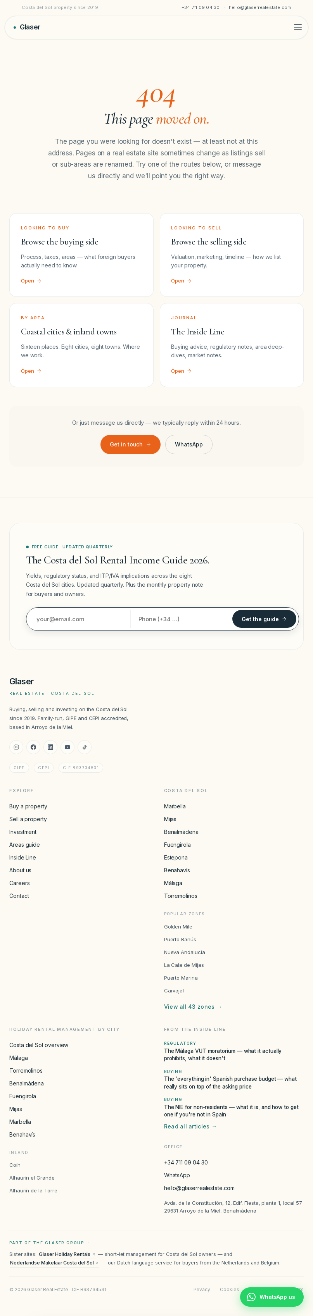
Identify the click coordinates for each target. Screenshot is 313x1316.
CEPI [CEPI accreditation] (43, 767)
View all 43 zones (193, 1007)
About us (20, 870)
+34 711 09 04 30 (201, 7)
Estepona (176, 857)
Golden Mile (178, 926)
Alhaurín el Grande (32, 1178)
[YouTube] (67, 747)
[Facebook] (33, 747)
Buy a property (28, 806)
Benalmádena (181, 832)
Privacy (202, 1289)
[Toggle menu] (298, 27)
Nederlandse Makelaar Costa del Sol (54, 1263)
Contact (19, 895)
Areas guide (24, 844)
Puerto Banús (180, 939)
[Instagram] (16, 747)
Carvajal (174, 990)
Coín (15, 1165)
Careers (19, 883)
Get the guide (264, 619)
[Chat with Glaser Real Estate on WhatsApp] (272, 1297)
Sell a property (28, 819)
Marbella (175, 806)
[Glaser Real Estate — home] (27, 27)
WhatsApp (188, 444)
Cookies (229, 1289)
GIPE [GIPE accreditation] (19, 767)
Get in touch (130, 444)
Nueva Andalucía (184, 952)
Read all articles (190, 1126)
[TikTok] (85, 747)
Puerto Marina (181, 978)
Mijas (170, 819)
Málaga (173, 883)
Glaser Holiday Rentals (67, 1254)
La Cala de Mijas (184, 965)
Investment (22, 832)
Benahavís (177, 870)
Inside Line (22, 857)
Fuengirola (177, 844)
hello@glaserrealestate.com (260, 7)
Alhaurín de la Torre (33, 1190)
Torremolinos (180, 895)
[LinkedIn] (50, 747)
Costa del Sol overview (38, 1045)
